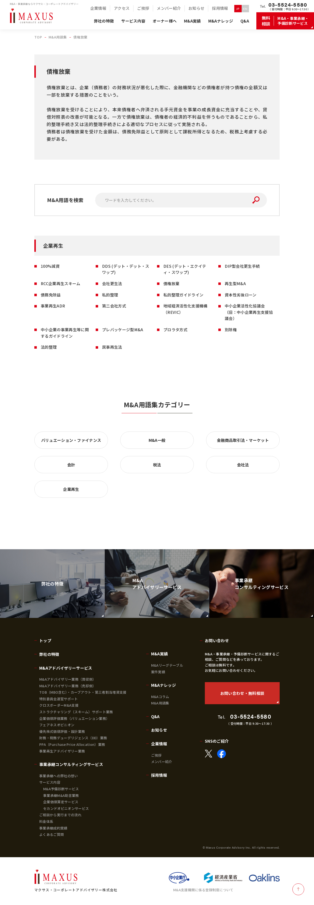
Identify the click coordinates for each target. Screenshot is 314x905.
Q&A (155, 716)
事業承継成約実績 (53, 828)
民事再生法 (112, 347)
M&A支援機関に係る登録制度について (203, 889)
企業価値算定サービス (60, 801)
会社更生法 (112, 283)
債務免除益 (51, 295)
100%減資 (50, 266)
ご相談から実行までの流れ (60, 814)
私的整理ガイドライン (183, 295)
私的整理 (110, 295)
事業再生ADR (53, 306)
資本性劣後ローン (241, 295)
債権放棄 (171, 283)
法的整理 (49, 347)
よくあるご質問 (51, 834)
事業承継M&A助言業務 (61, 795)
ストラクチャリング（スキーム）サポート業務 (76, 711)
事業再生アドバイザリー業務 (62, 751)
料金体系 (46, 821)
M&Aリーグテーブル (167, 665)
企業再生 (71, 489)
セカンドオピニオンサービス (66, 808)
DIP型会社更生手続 (242, 266)
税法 (157, 465)
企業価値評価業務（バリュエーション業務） (74, 718)
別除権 (231, 329)
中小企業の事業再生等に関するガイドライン (65, 333)
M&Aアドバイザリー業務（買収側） (67, 679)
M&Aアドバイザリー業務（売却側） (67, 685)
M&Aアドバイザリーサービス (65, 668)
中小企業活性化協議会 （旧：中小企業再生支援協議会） (249, 312)
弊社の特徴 (49, 654)
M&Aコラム (160, 696)
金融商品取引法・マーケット (243, 440)
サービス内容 (49, 782)
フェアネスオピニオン (56, 724)
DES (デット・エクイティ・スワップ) (184, 269)
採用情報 (159, 775)
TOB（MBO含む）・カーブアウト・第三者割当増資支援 (83, 692)
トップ (45, 640)
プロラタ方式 (175, 329)
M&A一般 (157, 440)
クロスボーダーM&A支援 (58, 705)
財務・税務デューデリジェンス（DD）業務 (73, 737)
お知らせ (159, 730)
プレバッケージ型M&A (122, 329)
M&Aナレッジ (163, 685)
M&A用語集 (160, 703)
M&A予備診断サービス (61, 788)
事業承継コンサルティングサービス (71, 764)
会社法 (243, 465)
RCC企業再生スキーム (60, 283)
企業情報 (159, 744)
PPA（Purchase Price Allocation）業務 (72, 744)
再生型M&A (235, 283)
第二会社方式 (114, 306)
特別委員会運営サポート (58, 698)
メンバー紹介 (161, 761)
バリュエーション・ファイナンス (71, 440)
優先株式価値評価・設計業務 (62, 731)
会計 (71, 465)
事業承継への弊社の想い (58, 775)
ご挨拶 (156, 755)
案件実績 (158, 671)
